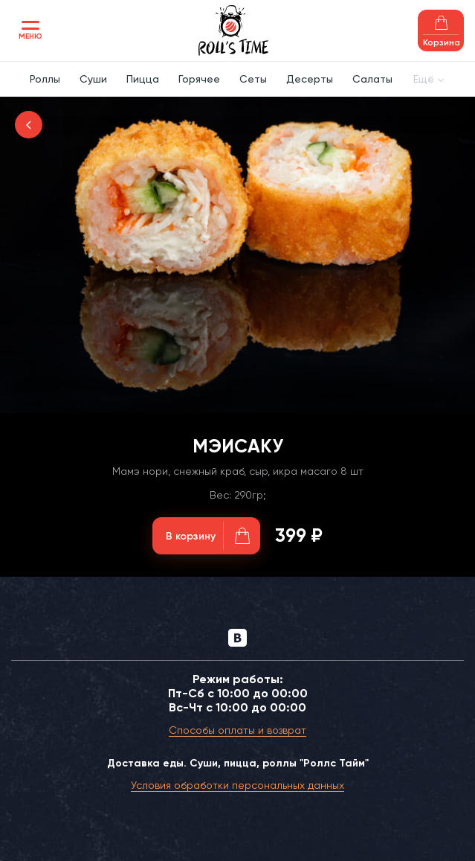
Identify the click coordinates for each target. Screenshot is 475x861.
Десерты (309, 79)
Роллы (45, 79)
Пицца (142, 79)
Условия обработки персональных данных (237, 785)
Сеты (253, 79)
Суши (93, 79)
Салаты (372, 79)
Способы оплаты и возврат (237, 730)
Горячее (199, 79)
